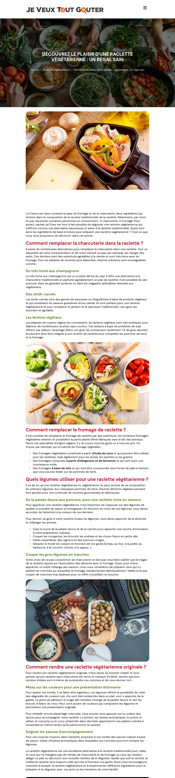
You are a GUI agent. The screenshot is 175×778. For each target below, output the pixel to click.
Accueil (35, 69)
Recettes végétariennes (56, 69)
